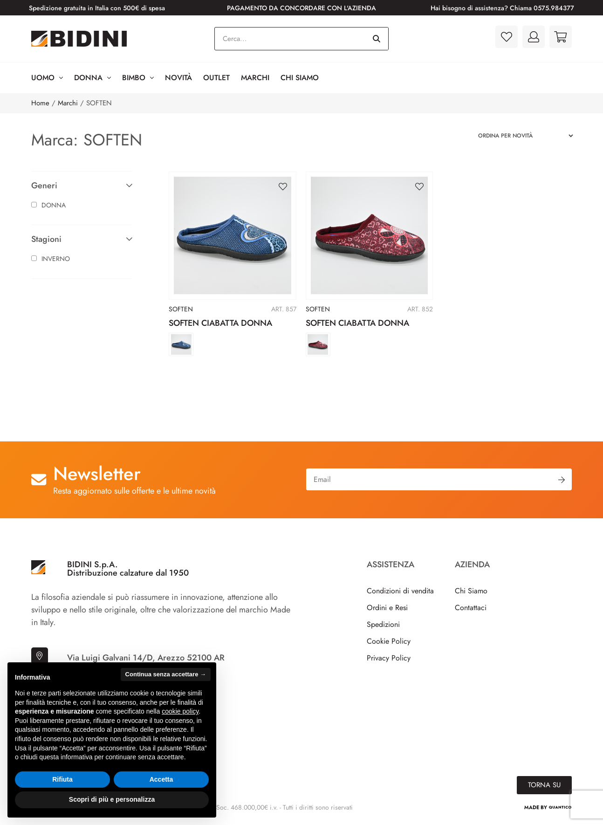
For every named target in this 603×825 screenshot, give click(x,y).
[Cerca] (376, 39)
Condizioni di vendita (400, 590)
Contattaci (471, 607)
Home (40, 103)
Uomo (47, 77)
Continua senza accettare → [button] (165, 674)
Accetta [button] (161, 779)
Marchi (255, 77)
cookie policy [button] (180, 711)
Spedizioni (383, 624)
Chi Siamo (300, 77)
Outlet (216, 77)
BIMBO (138, 77)
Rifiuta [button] (62, 779)
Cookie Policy (389, 641)
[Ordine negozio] (522, 135)
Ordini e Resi (387, 607)
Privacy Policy (389, 658)
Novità (178, 77)
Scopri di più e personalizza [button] (112, 799)
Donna (92, 77)
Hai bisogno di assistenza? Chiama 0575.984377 (502, 8)
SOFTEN (181, 309)
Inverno (50, 258)
